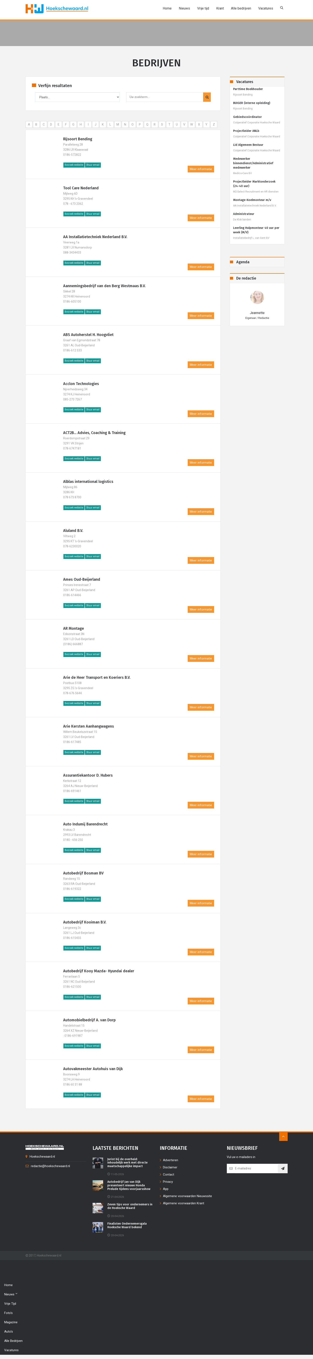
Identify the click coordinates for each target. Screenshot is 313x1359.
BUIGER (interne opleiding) (251, 103)
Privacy (168, 1182)
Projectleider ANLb (246, 131)
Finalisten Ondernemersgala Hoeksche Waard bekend (127, 1225)
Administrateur (243, 214)
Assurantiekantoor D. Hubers (88, 775)
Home (167, 8)
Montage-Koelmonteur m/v (252, 200)
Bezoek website (74, 164)
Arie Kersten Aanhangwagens (88, 726)
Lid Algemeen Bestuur (248, 145)
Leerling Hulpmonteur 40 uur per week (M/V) (256, 230)
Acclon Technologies (81, 383)
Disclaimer (170, 1167)
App (165, 1189)
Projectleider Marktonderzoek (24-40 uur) (254, 184)
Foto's (8, 1313)
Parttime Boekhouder (248, 89)
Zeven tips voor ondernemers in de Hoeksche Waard (129, 1206)
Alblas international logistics (88, 481)
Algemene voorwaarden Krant (183, 1203)
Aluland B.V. (73, 530)
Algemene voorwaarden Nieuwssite (187, 1196)
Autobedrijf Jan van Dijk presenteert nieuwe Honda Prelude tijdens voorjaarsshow (128, 1185)
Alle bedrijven (241, 8)
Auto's (8, 1331)
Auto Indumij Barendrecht (85, 824)
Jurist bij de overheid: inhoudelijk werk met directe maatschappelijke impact (127, 1163)
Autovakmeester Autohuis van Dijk (93, 1069)
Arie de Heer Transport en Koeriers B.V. (96, 677)
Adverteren (170, 1160)
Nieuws (184, 8)
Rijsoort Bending (77, 139)
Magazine (11, 1322)
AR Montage (73, 628)
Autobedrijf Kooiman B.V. (84, 922)
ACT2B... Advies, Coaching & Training (94, 432)
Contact (168, 1174)
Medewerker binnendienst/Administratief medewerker (253, 163)
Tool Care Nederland (81, 188)
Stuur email (93, 164)
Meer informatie (201, 169)
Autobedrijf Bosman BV (83, 873)
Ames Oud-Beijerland (81, 579)
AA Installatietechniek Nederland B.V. (95, 237)
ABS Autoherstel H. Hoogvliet (88, 334)
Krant (220, 8)
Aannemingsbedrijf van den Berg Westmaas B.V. (104, 286)
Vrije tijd (203, 8)
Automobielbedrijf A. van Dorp (89, 1020)
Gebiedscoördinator (247, 117)
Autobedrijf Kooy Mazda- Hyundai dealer (98, 971)
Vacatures (265, 8)
